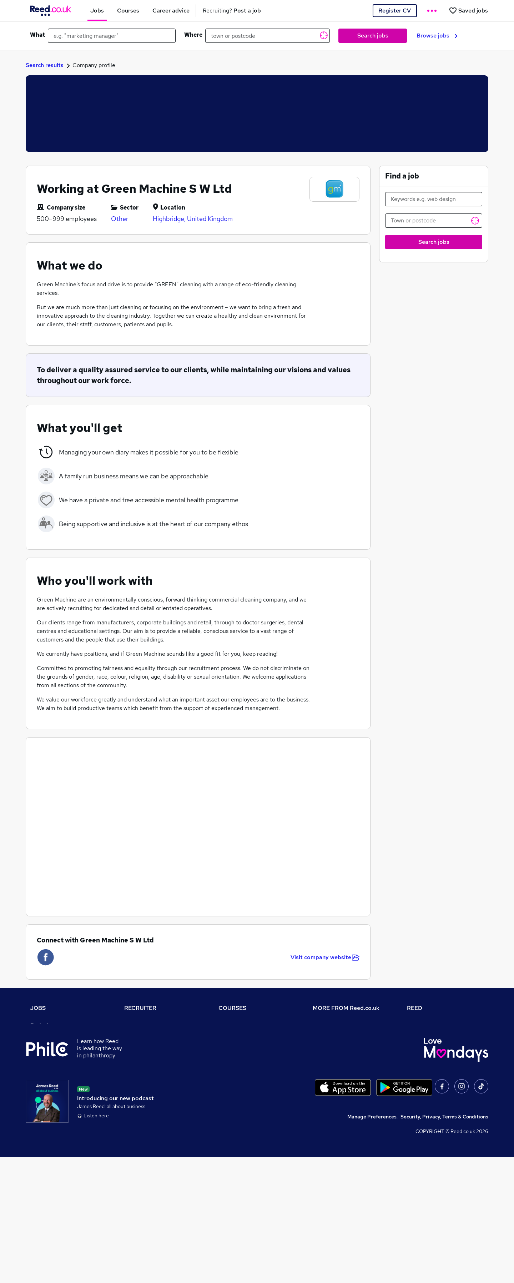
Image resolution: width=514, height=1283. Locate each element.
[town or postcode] (267, 36)
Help (35, 1124)
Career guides (235, 1094)
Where (193, 35)
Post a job (136, 1034)
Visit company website (325, 957)
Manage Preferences (372, 1242)
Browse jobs (437, 35)
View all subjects (238, 1054)
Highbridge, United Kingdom (193, 219)
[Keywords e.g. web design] (433, 199)
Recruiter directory (52, 1044)
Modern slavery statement (344, 1064)
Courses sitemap (238, 1114)
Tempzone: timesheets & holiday (445, 1024)
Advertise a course (240, 1104)
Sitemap (40, 1144)
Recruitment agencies (150, 1054)
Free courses (233, 1074)
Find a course (234, 1044)
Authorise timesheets (432, 1034)
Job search (43, 1034)
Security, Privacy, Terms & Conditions (444, 1242)
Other (119, 219)
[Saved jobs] (468, 10)
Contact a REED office (56, 1134)
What (37, 35)
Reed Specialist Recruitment (440, 1054)
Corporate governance (339, 1054)
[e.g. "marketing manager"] (112, 36)
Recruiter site (140, 1024)
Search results (45, 65)
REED (414, 1008)
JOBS (38, 1008)
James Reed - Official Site (438, 1084)
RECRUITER (140, 1008)
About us (323, 1024)
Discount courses (238, 1064)
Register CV (394, 10)
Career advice (46, 1094)
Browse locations (50, 1074)
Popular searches (50, 1084)
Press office (327, 1044)
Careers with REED (429, 1074)
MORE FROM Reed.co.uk (346, 1008)
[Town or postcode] (433, 220)
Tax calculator (46, 1104)
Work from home (49, 1054)
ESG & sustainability (431, 1114)
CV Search (136, 1044)
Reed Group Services (432, 1044)
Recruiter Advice (144, 1064)
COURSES (232, 1008)
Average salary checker (57, 1114)
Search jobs (372, 35)
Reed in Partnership (430, 1064)
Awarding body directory (247, 1084)
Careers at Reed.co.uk (338, 1034)
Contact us (42, 1024)
